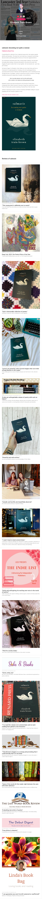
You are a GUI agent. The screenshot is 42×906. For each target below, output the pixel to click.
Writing (21, 32)
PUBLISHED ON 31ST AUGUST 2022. (10, 95)
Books (21, 34)
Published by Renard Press (8, 51)
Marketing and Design (21, 36)
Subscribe (21, 19)
